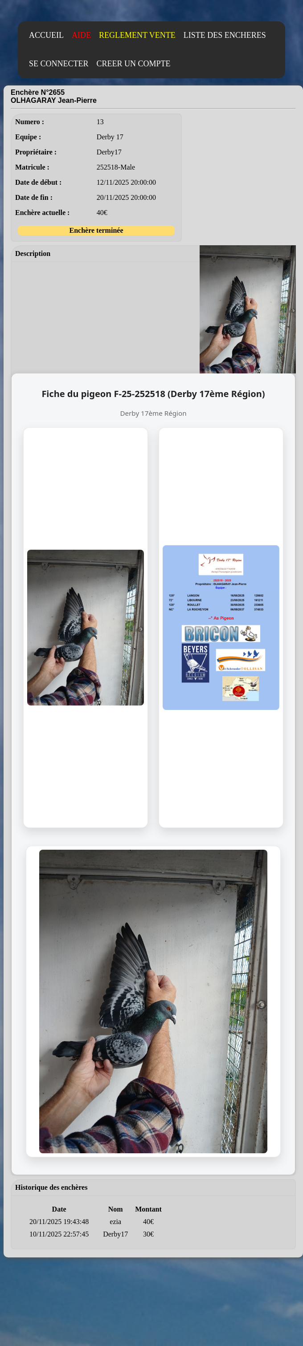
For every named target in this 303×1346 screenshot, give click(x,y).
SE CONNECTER (59, 63)
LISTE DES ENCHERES (225, 35)
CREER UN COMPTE (134, 63)
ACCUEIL (46, 35)
